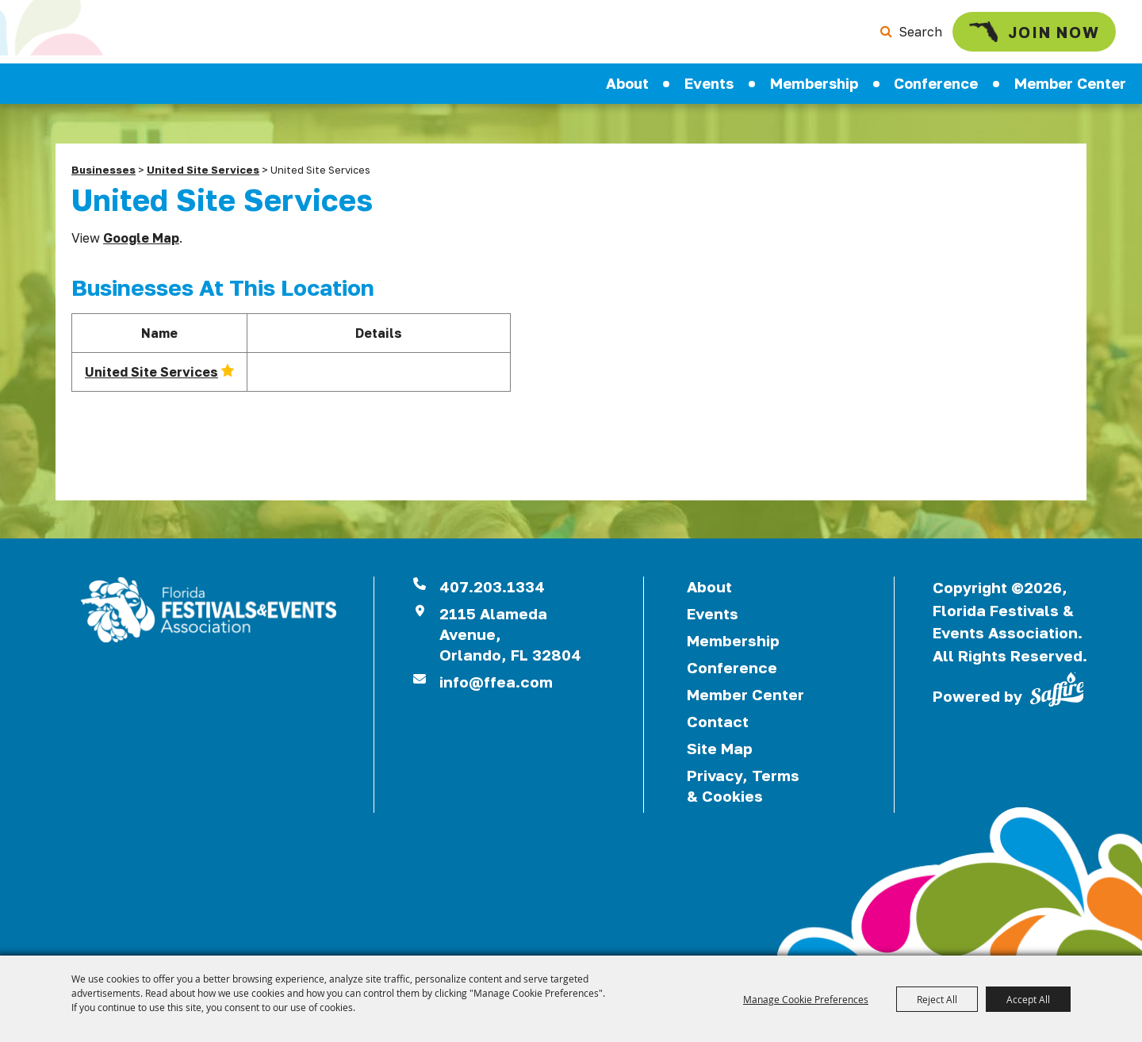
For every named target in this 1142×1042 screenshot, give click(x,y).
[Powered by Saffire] (1057, 687)
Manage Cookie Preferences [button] (805, 999)
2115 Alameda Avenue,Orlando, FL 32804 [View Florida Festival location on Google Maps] (510, 634)
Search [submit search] (920, 32)
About (627, 83)
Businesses (103, 169)
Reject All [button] (937, 999)
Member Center (1070, 83)
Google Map (141, 238)
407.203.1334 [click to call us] (492, 586)
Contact (718, 721)
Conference (936, 83)
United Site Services (203, 169)
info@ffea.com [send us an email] (496, 681)
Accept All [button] (1028, 999)
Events (709, 83)
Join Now (1034, 32)
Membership (814, 83)
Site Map (720, 748)
